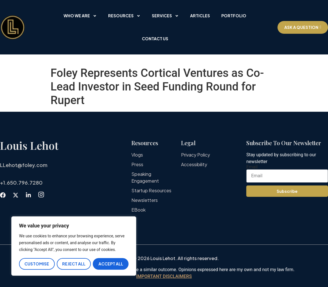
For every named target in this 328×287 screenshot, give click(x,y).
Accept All (110, 263)
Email (252, 167)
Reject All (73, 263)
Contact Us (155, 38)
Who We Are (80, 16)
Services (165, 16)
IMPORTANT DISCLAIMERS (164, 276)
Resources (124, 16)
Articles (200, 15)
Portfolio (233, 15)
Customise (36, 263)
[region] (73, 246)
